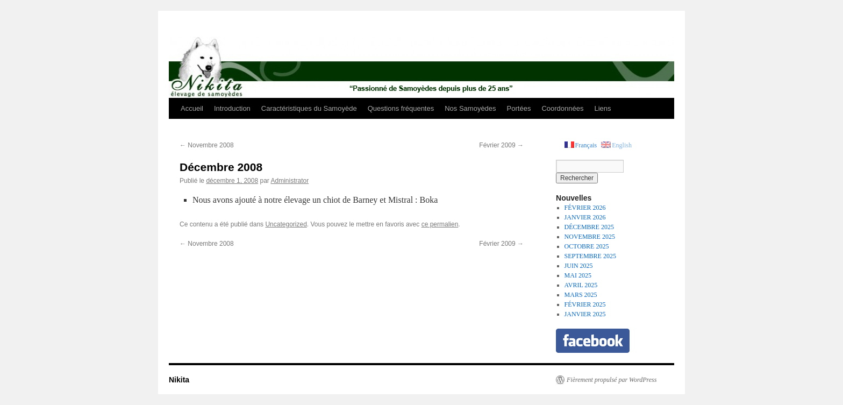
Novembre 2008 (207, 145)
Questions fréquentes (401, 108)
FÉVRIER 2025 (585, 304)
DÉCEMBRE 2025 (589, 227)
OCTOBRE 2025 (587, 246)
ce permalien (440, 224)
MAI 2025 (578, 275)
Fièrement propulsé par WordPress (611, 379)
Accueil (192, 108)
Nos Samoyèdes (470, 108)
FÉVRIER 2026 (585, 207)
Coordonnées (562, 108)
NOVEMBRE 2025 (590, 236)
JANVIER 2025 (585, 314)
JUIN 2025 (579, 265)
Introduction (232, 108)
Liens (602, 108)
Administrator (289, 180)
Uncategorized (285, 224)
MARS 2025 (581, 295)
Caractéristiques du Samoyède (309, 108)
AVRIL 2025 (581, 285)
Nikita (179, 379)
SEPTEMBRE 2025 (590, 256)
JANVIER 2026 (585, 217)
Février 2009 (501, 145)
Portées (519, 108)
